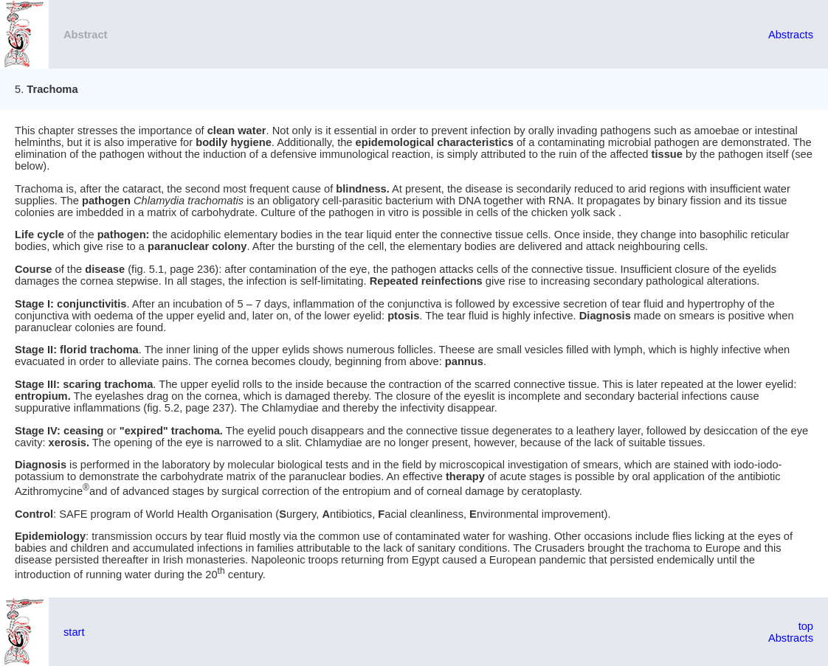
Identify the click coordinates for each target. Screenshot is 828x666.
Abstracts (790, 35)
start (74, 632)
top (805, 626)
